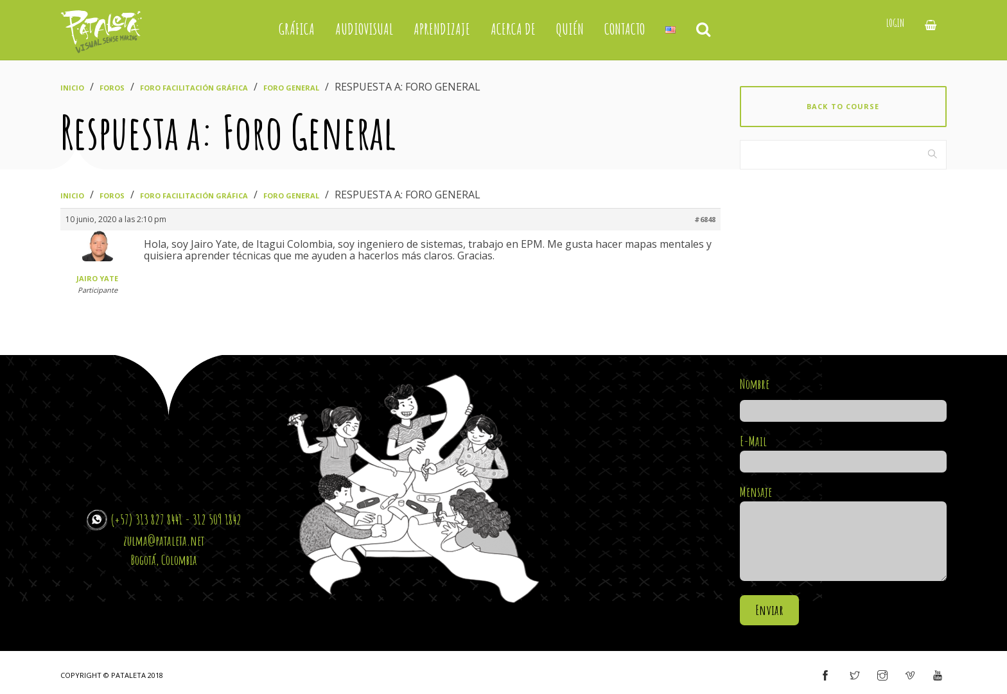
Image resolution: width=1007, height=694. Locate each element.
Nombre (843, 397)
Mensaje (843, 533)
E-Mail (843, 451)
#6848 (704, 219)
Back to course (843, 106)
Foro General (291, 87)
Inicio (72, 87)
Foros (112, 87)
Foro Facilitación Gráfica (194, 87)
